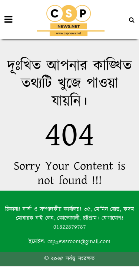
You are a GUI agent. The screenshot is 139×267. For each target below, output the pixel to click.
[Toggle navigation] (8, 19)
